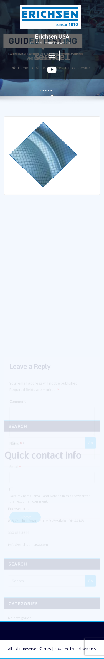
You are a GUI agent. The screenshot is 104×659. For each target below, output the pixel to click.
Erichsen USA (52, 36)
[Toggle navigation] (52, 56)
